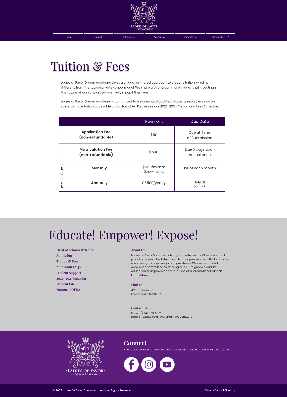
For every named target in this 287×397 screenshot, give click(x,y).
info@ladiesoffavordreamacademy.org (165, 317)
